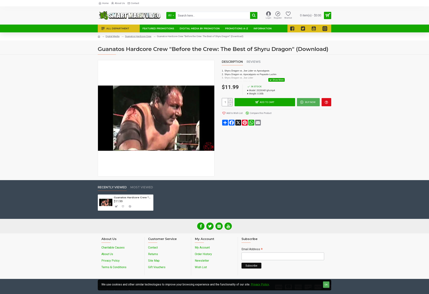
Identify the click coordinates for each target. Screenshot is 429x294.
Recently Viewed (112, 187)
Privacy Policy (260, 284)
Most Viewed (141, 187)
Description (232, 61)
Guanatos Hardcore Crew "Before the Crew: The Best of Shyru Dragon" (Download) (133, 197)
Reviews (254, 61)
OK (326, 284)
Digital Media (112, 36)
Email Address (252, 249)
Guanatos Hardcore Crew (138, 36)
